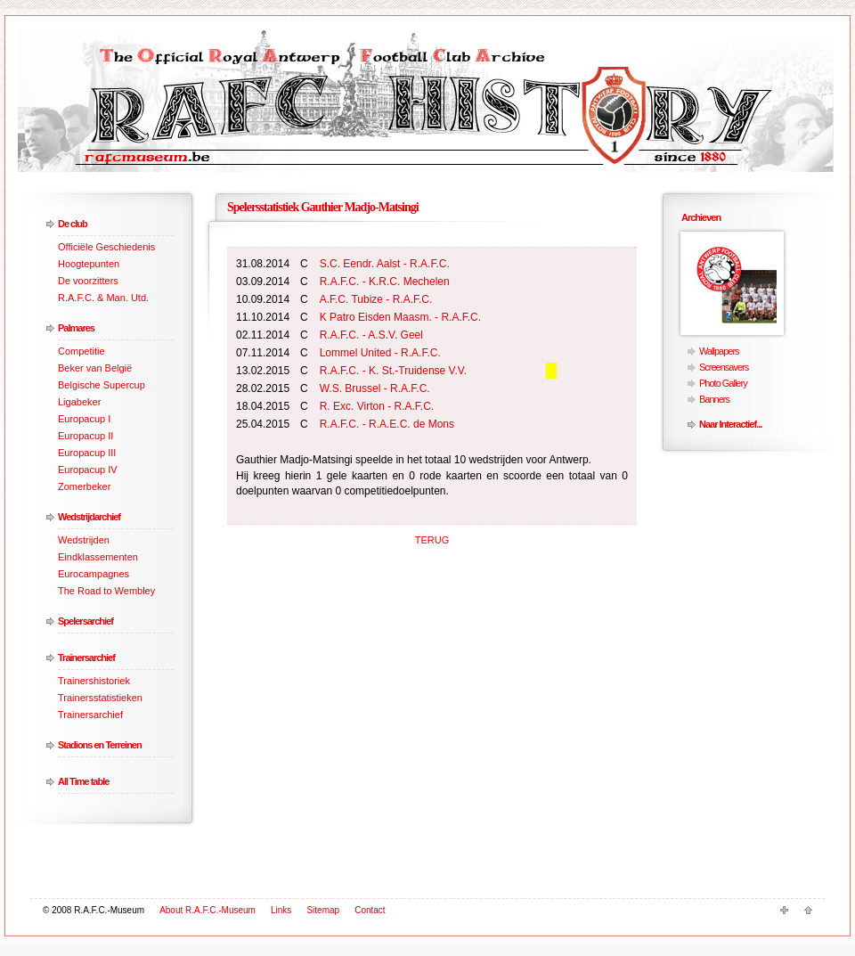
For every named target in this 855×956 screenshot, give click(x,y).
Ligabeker (79, 401)
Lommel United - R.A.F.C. (380, 353)
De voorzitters (88, 280)
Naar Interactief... (730, 424)
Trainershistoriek (94, 680)
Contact (369, 910)
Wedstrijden (84, 540)
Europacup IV (88, 469)
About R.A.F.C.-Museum (207, 910)
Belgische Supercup (101, 385)
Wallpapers (719, 351)
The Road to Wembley (106, 590)
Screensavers (723, 367)
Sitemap (322, 910)
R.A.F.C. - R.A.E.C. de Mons (387, 424)
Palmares (76, 328)
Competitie (81, 351)
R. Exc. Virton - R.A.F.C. (377, 406)
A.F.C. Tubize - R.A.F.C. (376, 299)
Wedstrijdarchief (89, 516)
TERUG (432, 540)
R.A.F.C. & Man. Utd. (103, 297)
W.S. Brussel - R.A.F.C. (375, 388)
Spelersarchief (85, 621)
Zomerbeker (84, 486)
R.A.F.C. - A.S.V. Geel (371, 335)
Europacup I (84, 418)
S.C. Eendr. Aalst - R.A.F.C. (385, 263)
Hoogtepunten (88, 263)
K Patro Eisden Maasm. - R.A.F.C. (400, 317)
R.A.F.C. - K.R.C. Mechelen (385, 281)
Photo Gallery (723, 383)
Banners (714, 399)
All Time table (83, 781)
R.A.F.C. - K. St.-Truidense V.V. (393, 370)
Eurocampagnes (93, 573)
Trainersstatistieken (100, 697)
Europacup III (87, 452)
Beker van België (95, 368)
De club (72, 223)
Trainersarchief (86, 657)
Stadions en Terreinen (100, 744)
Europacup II (85, 435)
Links (281, 910)
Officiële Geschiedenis (106, 246)
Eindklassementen (98, 557)
